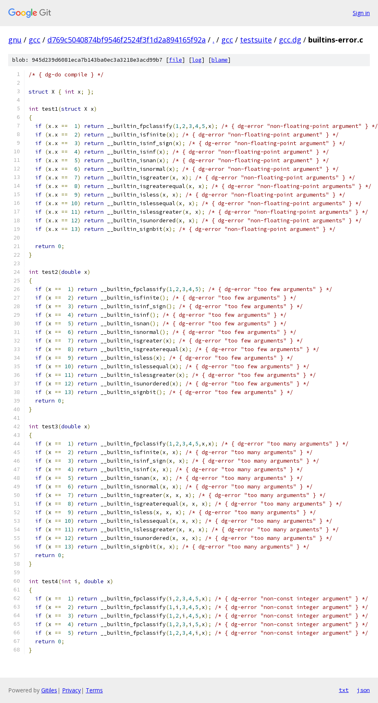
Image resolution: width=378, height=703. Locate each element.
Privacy (71, 690)
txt (344, 690)
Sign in (361, 13)
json (363, 690)
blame (219, 59)
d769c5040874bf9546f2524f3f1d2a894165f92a (126, 40)
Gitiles (49, 690)
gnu (15, 40)
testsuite (256, 40)
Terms (94, 690)
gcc (34, 40)
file (175, 59)
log (197, 59)
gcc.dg (290, 40)
